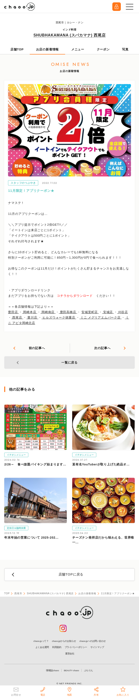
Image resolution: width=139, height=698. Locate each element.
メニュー (77, 49)
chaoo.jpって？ (40, 641)
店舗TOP (17, 49)
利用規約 (56, 647)
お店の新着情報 (47, 49)
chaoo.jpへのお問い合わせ (92, 641)
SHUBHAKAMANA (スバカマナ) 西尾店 (70, 35)
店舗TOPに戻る (71, 574)
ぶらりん (88, 670)
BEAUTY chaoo (71, 670)
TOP (7, 593)
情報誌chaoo (52, 670)
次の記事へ (102, 348)
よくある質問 (42, 647)
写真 (125, 49)
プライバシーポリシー (76, 647)
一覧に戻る (69, 362)
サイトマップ (97, 647)
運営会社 (69, 653)
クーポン (103, 49)
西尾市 (18, 593)
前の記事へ (37, 348)
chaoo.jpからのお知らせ (64, 641)
